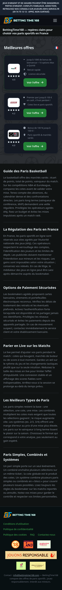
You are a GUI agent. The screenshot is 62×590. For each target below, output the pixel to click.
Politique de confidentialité (18, 529)
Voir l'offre (35, 82)
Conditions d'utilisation (16, 523)
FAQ (32, 534)
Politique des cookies (15, 534)
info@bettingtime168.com (26, 575)
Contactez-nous (46, 534)
